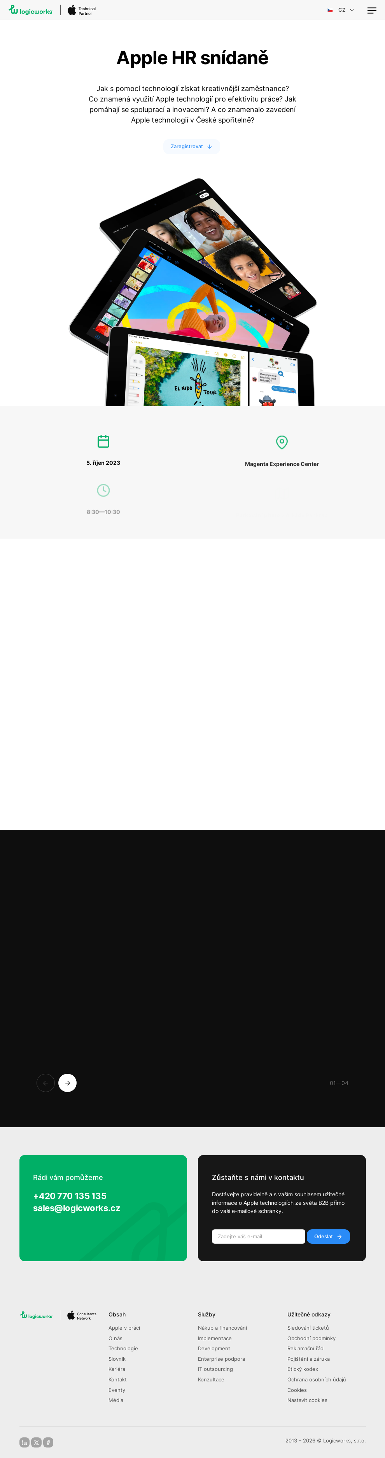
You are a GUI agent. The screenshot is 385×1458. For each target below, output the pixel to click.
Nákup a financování (222, 1328)
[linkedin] (24, 1442)
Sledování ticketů (308, 1328)
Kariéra (116, 1369)
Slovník (117, 1359)
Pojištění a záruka (308, 1359)
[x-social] (36, 1442)
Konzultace (211, 1380)
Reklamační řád (305, 1348)
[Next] (67, 1083)
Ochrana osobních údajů (316, 1380)
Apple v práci (124, 1328)
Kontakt (117, 1380)
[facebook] (48, 1442)
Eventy (116, 1390)
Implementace (215, 1338)
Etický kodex (302, 1369)
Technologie (123, 1348)
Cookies (297, 1390)
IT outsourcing (215, 1369)
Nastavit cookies (307, 1400)
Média (115, 1400)
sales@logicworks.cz (76, 1208)
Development (214, 1348)
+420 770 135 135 (69, 1196)
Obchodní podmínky (311, 1338)
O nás (115, 1338)
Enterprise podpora (221, 1359)
